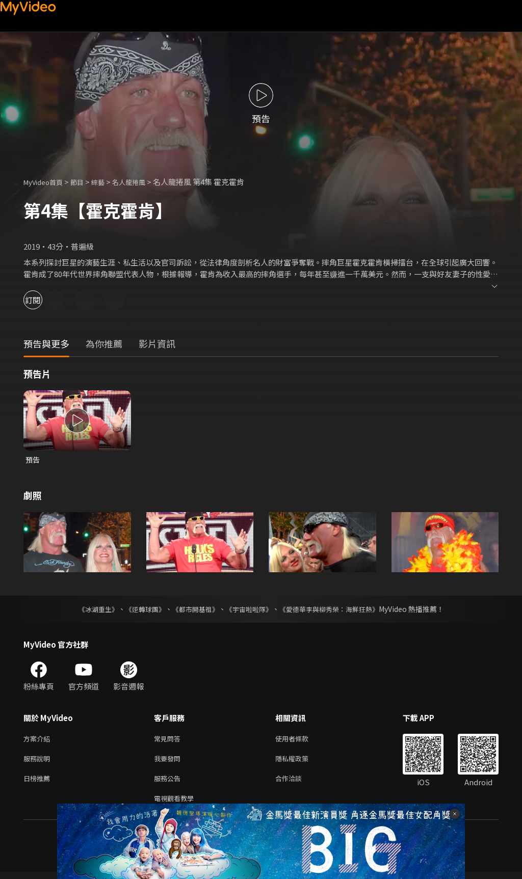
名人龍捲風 (142, 181)
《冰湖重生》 (89, 610)
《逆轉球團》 (139, 610)
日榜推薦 (38, 783)
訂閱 (43, 300)
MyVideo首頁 (46, 181)
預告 (33, 460)
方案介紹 (38, 740)
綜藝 (108, 181)
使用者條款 (300, 740)
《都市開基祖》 (193, 610)
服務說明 (38, 761)
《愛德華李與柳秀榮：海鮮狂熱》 (335, 610)
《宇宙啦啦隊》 (250, 610)
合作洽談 (296, 783)
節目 (85, 181)
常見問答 (169, 740)
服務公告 (169, 783)
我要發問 (169, 761)
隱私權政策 (300, 761)
